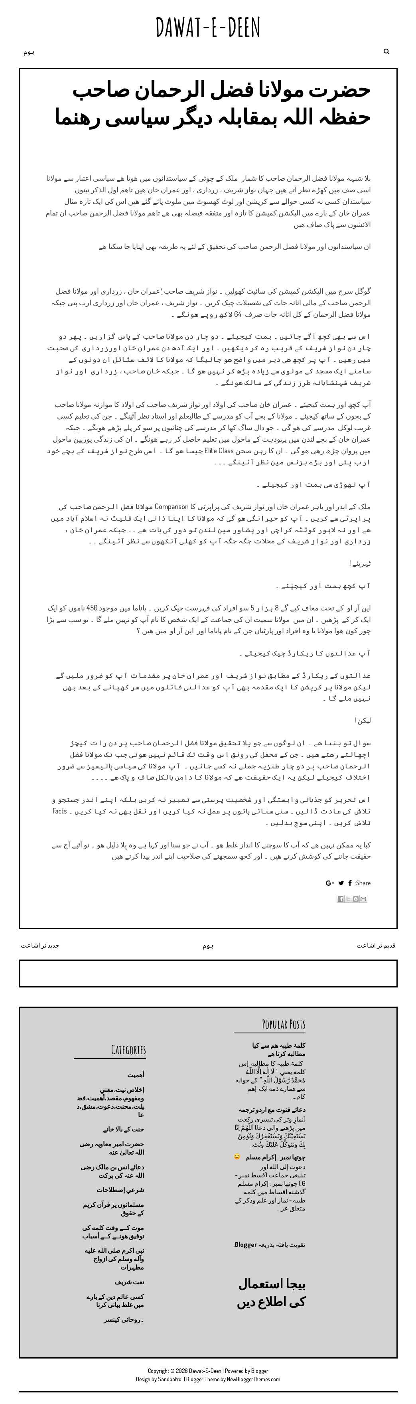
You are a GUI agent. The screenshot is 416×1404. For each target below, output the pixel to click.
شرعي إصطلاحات (120, 1190)
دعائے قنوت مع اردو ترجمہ (272, 1110)
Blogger (246, 1244)
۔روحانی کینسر (124, 1319)
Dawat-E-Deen (208, 27)
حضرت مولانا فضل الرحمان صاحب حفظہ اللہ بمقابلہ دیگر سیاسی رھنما (212, 102)
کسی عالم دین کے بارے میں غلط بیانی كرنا (115, 1301)
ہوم (29, 51)
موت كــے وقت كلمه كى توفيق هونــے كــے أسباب (113, 1232)
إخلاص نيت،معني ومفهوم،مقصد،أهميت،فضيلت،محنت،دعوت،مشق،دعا (110, 1102)
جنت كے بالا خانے (123, 1129)
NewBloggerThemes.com (253, 1379)
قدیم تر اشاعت (376, 945)
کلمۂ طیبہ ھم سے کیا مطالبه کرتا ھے (279, 1049)
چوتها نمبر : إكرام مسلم (275, 1157)
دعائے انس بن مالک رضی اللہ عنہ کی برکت (112, 1171)
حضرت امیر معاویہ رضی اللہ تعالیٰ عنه (111, 1148)
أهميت (135, 1075)
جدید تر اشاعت (40, 945)
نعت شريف (129, 1282)
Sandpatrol (170, 1379)
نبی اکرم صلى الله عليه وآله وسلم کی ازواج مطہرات (114, 1258)
